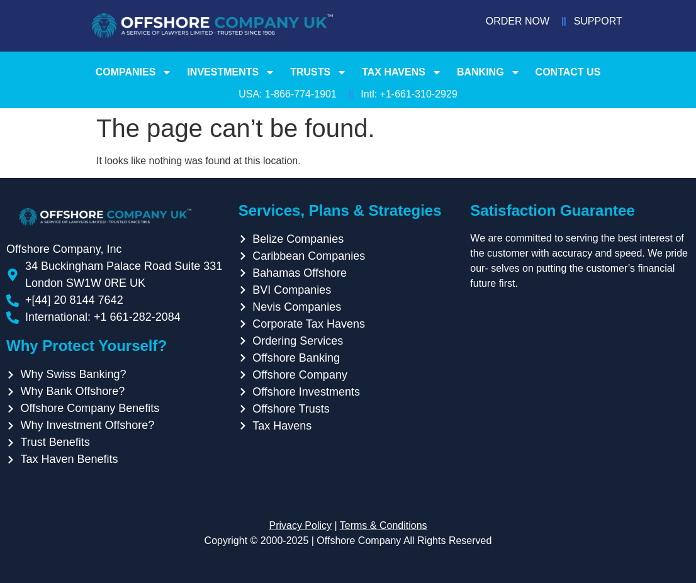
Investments (231, 72)
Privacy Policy (300, 525)
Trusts (318, 72)
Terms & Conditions (383, 525)
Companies (134, 72)
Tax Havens (402, 72)
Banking (488, 72)
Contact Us (568, 72)
